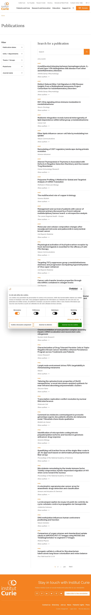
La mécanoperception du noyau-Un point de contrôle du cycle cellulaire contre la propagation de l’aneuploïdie (63, 503)
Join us (63, 605)
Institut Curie (22, 3)
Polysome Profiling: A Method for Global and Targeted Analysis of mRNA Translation (62, 181)
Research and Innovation (41, 8)
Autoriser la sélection (45, 324)
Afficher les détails (73, 319)
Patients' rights (78, 605)
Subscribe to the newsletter (77, 593)
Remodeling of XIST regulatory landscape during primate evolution (63, 150)
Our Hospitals (31, 3)
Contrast (75, 3)
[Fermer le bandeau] (81, 289)
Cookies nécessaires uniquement (21, 324)
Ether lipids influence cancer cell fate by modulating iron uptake (63, 134)
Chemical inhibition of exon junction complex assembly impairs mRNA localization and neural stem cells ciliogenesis (62, 332)
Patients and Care (23, 8)
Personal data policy (84, 609)
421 (64, 567)
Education (56, 8)
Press (88, 605)
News (69, 605)
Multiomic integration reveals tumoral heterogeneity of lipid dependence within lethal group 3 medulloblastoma (63, 119)
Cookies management (62, 609)
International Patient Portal (61, 3)
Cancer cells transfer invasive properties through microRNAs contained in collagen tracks (59, 281)
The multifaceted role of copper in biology (57, 195)
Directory (50, 3)
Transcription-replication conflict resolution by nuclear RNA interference (62, 400)
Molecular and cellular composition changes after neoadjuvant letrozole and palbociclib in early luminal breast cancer (61, 229)
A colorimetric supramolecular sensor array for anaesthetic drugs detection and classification (58, 487)
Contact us (46, 605)
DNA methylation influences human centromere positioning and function (59, 519)
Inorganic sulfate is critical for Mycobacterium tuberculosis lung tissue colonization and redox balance (62, 552)
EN (86, 3)
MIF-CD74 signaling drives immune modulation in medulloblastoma (59, 103)
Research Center (41, 3)
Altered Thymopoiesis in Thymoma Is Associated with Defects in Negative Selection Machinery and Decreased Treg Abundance (63, 164)
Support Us (66, 8)
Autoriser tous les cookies (70, 324)
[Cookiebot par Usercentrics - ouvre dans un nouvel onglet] (70, 289)
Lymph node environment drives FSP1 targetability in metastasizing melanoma (61, 366)
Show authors (44, 77)
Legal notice (73, 609)
